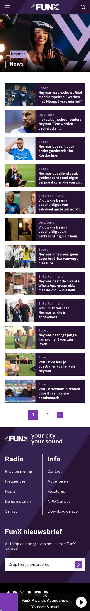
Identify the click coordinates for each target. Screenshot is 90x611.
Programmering (18, 471)
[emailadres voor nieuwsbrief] (45, 564)
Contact (55, 471)
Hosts (10, 491)
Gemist (11, 511)
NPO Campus (59, 501)
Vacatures (56, 491)
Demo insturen (18, 501)
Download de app (63, 511)
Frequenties (15, 481)
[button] (81, 602)
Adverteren (58, 481)
